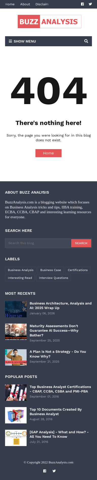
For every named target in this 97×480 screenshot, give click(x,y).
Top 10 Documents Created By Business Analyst (56, 411)
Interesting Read (20, 278)
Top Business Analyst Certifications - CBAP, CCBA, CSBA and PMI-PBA (60, 389)
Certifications (78, 270)
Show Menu (25, 41)
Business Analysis (20, 270)
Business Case (50, 270)
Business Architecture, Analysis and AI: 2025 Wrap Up (61, 305)
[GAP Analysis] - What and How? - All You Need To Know (59, 434)
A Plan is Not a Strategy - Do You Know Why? (58, 354)
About (25, 4)
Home (10, 4)
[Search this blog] (38, 243)
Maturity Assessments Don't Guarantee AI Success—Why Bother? (54, 330)
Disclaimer (43, 4)
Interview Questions (53, 278)
